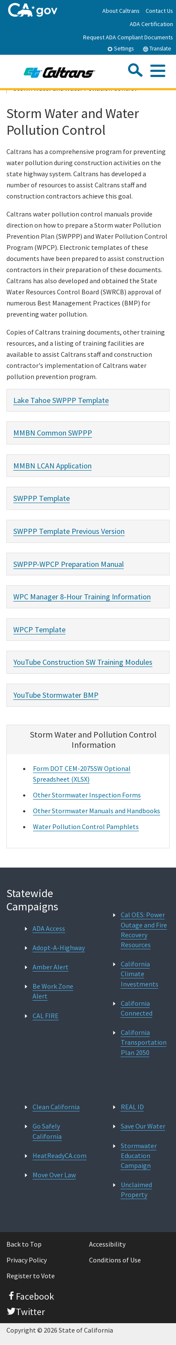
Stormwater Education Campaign (139, 1155)
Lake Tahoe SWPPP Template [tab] (61, 400)
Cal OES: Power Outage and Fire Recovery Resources (144, 929)
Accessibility (107, 1244)
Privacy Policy (26, 1260)
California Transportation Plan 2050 (144, 1042)
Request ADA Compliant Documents (128, 37)
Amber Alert (51, 967)
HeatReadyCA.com (60, 1155)
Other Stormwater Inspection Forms (87, 795)
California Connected (136, 1008)
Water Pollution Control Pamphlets (86, 826)
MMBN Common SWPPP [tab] (52, 433)
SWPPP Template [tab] (41, 498)
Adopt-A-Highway (59, 947)
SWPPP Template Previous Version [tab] (69, 531)
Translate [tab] (157, 48)
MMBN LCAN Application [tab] (52, 466)
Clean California (56, 1106)
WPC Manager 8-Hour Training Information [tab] (82, 596)
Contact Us (159, 11)
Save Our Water (143, 1126)
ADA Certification (151, 24)
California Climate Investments (139, 974)
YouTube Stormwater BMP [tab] (55, 695)
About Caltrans (121, 11)
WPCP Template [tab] (39, 629)
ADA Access (49, 928)
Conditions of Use (115, 1260)
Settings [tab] (120, 48)
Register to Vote (30, 1275)
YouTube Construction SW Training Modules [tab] (82, 662)
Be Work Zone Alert (53, 991)
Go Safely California (47, 1131)
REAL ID (132, 1106)
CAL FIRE (46, 1015)
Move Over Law (54, 1174)
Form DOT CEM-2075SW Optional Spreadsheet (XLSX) (82, 773)
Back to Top (24, 1244)
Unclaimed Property (136, 1189)
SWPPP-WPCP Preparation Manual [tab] (68, 564)
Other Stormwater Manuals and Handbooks (96, 810)
